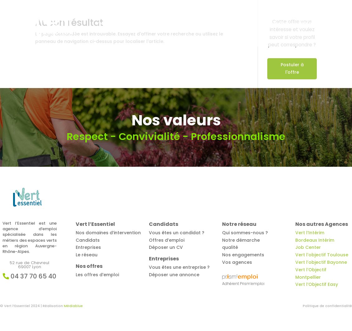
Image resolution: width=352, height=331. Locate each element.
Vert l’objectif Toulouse (321, 255)
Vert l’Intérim (309, 233)
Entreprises (232, 23)
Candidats (193, 23)
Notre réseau (274, 23)
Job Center (308, 247)
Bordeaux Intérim (314, 240)
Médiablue (73, 305)
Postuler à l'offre (292, 68)
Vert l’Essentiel (113, 23)
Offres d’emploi (155, 23)
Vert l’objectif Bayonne (321, 262)
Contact (307, 23)
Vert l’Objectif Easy (316, 284)
